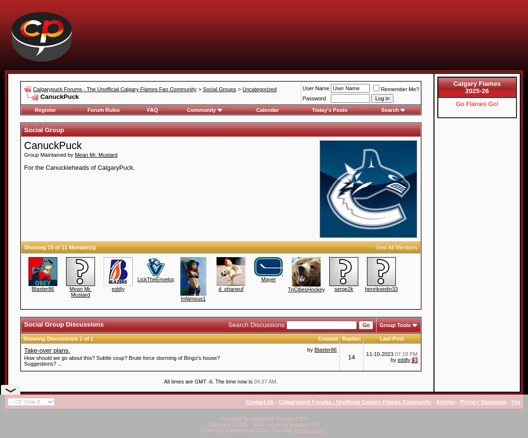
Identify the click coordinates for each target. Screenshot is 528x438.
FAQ (152, 110)
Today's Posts (329, 110)
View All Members (397, 247)
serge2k (343, 289)
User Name (316, 88)
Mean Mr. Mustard (96, 155)
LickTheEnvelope (157, 279)
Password (314, 98)
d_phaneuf (231, 289)
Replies (351, 339)
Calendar (267, 110)
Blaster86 (43, 289)
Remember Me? (396, 89)
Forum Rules (103, 110)
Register (45, 110)
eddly (118, 289)
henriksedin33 (381, 289)
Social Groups (219, 89)
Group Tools (395, 325)
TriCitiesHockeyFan (311, 289)
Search (393, 110)
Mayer (268, 279)
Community (205, 110)
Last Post (392, 339)
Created (328, 339)
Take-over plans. (47, 350)
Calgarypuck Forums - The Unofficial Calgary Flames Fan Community (115, 89)
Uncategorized (260, 89)
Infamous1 (193, 298)
